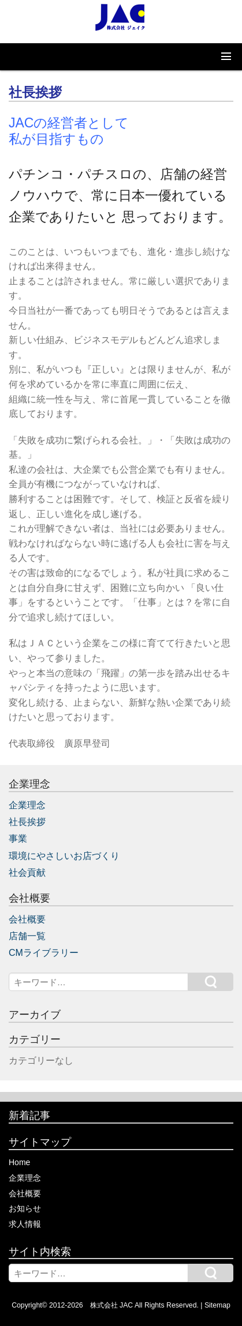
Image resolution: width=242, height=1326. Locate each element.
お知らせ (25, 1208)
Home (19, 1162)
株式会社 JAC (111, 1305)
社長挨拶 (27, 822)
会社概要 (27, 919)
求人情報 (25, 1224)
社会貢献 (27, 872)
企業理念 (27, 805)
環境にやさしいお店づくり (64, 856)
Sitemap (217, 1305)
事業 (18, 838)
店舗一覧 (27, 936)
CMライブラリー (44, 953)
